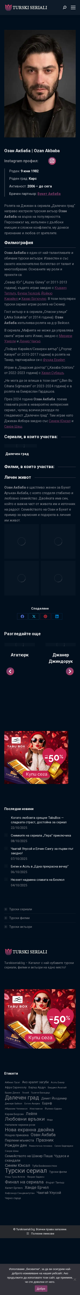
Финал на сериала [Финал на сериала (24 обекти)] (24, 1182)
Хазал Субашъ (52, 373)
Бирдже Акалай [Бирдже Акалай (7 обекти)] (57, 1087)
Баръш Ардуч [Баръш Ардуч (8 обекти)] (37, 1087)
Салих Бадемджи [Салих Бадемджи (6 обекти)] (63, 1146)
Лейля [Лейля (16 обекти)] (31, 1113)
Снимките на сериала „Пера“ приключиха (41, 835)
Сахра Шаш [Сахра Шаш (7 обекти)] (12, 1150)
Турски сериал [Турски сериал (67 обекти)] (26, 1170)
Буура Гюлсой (28, 293)
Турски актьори (20, 927)
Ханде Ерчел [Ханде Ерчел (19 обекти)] (37, 1187)
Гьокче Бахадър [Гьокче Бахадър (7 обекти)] (40, 1092)
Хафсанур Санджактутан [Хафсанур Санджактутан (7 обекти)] (20, 1193)
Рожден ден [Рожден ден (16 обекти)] (16, 1145)
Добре (41, 1288)
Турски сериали (20, 909)
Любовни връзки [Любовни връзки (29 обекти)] (25, 1119)
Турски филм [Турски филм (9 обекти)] (58, 1171)
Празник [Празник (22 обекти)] (45, 1140)
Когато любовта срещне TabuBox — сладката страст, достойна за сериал (39, 820)
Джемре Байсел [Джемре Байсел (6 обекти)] (13, 1103)
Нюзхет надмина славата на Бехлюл (37, 880)
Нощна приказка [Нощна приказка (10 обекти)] (17, 1135)
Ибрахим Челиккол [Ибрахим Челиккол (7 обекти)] (16, 1108)
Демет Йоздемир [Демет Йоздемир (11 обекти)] (54, 1098)
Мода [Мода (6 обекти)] (50, 1119)
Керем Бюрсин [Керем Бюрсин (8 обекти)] (14, 1114)
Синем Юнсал (60, 421)
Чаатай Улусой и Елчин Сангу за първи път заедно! (42, 851)
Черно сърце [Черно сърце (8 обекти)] (13, 1198)
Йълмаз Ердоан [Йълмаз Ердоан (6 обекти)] (53, 1108)
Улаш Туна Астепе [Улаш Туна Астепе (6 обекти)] (15, 1177)
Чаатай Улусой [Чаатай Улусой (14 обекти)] (49, 1192)
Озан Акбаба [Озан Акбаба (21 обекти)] (43, 1135)
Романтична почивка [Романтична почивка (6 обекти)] (40, 1146)
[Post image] (19, 644)
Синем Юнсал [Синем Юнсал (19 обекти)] (17, 1165)
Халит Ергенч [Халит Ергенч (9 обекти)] (14, 1187)
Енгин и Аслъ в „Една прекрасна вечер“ (39, 866)
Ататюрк (20, 654)
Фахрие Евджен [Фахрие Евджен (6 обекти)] (35, 1177)
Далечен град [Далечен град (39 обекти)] (22, 1097)
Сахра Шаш (13, 426)
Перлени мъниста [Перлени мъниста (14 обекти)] (19, 1140)
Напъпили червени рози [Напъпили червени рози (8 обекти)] (20, 1124)
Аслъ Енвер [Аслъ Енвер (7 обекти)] (57, 1082)
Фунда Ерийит (54, 360)
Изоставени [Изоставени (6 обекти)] (36, 1108)
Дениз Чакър (30, 341)
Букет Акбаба (49, 194)
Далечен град (17, 454)
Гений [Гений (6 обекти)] (25, 1092)
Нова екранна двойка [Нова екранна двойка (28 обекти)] (29, 1129)
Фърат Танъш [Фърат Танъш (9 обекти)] (55, 1182)
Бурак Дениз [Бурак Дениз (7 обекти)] (12, 1092)
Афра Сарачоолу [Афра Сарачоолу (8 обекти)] (15, 1087)
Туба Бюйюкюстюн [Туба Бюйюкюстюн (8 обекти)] (44, 1165)
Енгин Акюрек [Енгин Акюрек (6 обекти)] (32, 1103)
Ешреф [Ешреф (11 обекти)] (47, 1103)
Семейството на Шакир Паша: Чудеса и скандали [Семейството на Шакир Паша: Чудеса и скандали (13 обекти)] (37, 1158)
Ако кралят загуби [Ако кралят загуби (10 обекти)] (35, 1082)
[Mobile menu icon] (73, 7)
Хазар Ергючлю (33, 299)
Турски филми (19, 918)
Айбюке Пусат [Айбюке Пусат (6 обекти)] (12, 1082)
